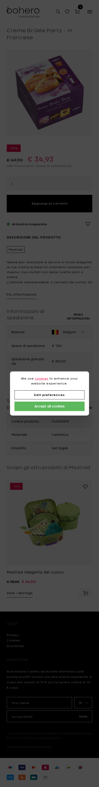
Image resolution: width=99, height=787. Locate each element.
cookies (41, 378)
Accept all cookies (49, 406)
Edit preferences (49, 395)
